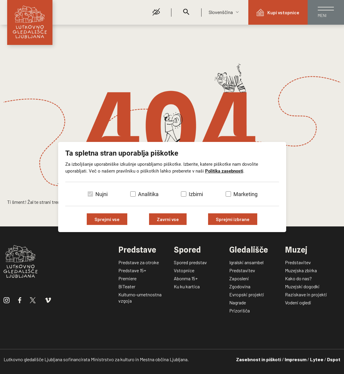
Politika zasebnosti (224, 171)
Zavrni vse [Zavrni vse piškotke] (168, 219)
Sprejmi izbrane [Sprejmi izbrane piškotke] (233, 219)
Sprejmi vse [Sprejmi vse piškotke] (107, 219)
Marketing (245, 194)
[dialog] (172, 187)
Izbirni (196, 194)
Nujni (101, 194)
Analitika (148, 194)
